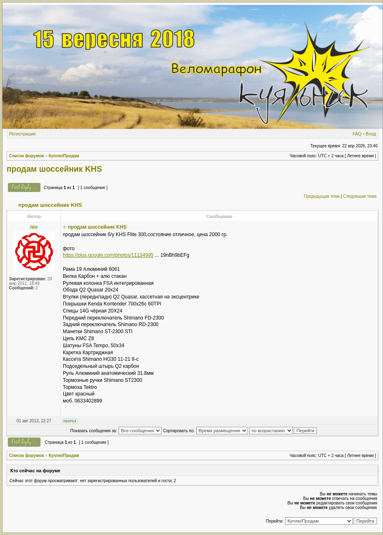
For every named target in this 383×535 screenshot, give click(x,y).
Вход (371, 133)
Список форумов (26, 156)
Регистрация (22, 133)
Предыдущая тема (321, 196)
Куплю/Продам (64, 156)
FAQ (357, 133)
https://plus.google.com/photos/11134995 (108, 255)
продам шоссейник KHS (54, 168)
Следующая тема (359, 196)
